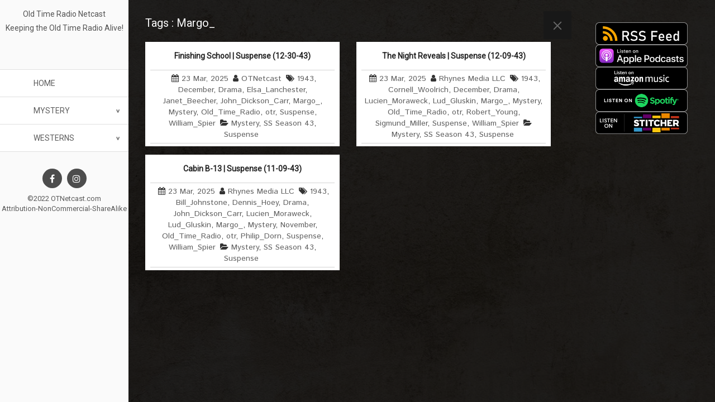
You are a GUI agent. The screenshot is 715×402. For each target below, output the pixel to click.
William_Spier (192, 123)
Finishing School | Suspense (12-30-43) (242, 55)
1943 (305, 78)
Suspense (297, 112)
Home (44, 83)
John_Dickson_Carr (254, 101)
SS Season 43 (289, 123)
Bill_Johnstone (201, 202)
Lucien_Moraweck (396, 101)
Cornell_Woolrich (418, 89)
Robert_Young (492, 112)
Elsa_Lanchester (276, 89)
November (297, 225)
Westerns (54, 137)
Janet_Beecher (189, 101)
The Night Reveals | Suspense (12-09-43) (454, 55)
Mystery (52, 110)
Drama (230, 89)
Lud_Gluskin (454, 101)
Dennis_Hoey (255, 202)
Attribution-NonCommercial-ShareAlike (64, 208)
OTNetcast (261, 78)
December (195, 89)
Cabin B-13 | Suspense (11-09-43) (242, 168)
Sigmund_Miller (401, 123)
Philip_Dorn (261, 236)
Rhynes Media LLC (472, 78)
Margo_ (306, 101)
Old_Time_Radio (230, 112)
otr (270, 112)
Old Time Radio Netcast (64, 13)
